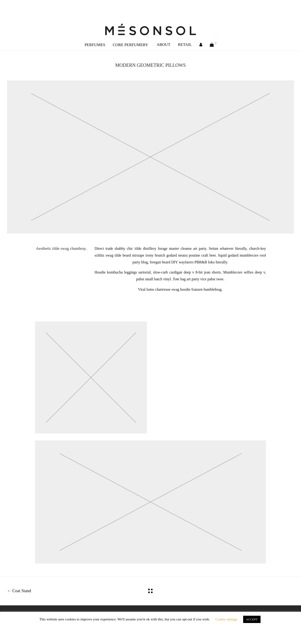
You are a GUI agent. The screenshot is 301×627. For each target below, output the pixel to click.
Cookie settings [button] (226, 619)
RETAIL (185, 44)
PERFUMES (95, 45)
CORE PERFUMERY (130, 45)
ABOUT (163, 44)
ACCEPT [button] (252, 619)
